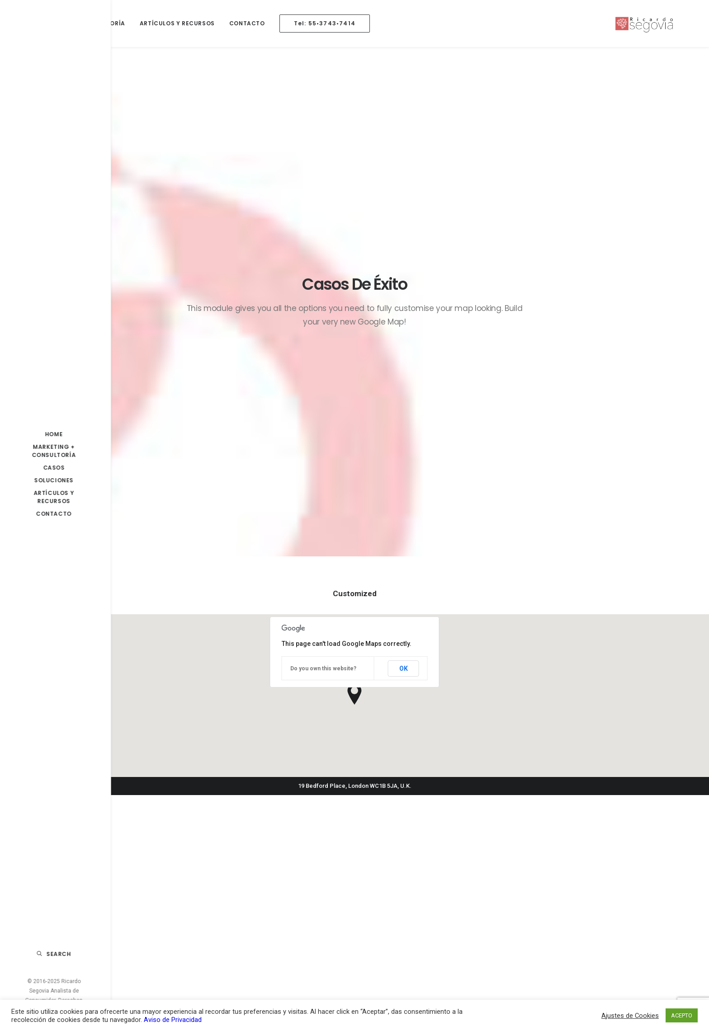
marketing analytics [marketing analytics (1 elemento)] (538, 888)
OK (403, 343)
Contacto (247, 23)
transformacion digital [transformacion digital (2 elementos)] (543, 961)
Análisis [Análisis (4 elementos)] (545, 816)
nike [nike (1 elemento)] (515, 917)
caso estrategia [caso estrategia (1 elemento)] (532, 830)
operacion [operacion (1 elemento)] (548, 917)
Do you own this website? (323, 344)
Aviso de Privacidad (173, 1020)
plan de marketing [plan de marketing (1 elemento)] (535, 932)
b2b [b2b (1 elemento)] (572, 816)
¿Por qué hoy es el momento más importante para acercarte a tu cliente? (421, 922)
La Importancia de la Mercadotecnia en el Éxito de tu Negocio (417, 824)
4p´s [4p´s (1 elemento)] (516, 816)
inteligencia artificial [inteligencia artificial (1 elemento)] (540, 874)
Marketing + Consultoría (81, 23)
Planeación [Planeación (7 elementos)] (525, 946)
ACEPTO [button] (681, 1015)
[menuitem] (82, 23)
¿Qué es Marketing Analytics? (414, 898)
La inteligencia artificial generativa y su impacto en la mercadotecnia (285, 851)
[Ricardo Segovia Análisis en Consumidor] (659, 23)
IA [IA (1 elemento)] (554, 859)
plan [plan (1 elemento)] (580, 917)
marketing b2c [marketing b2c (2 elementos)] (581, 903)
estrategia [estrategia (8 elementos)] (524, 859)
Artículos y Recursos (177, 23)
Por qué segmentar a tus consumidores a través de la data (285, 883)
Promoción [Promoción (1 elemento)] (568, 946)
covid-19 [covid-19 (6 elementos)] (567, 845)
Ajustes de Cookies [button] (630, 1016)
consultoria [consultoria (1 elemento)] (583, 830)
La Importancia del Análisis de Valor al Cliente (279, 819)
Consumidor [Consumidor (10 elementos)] (527, 845)
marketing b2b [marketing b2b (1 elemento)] (529, 903)
